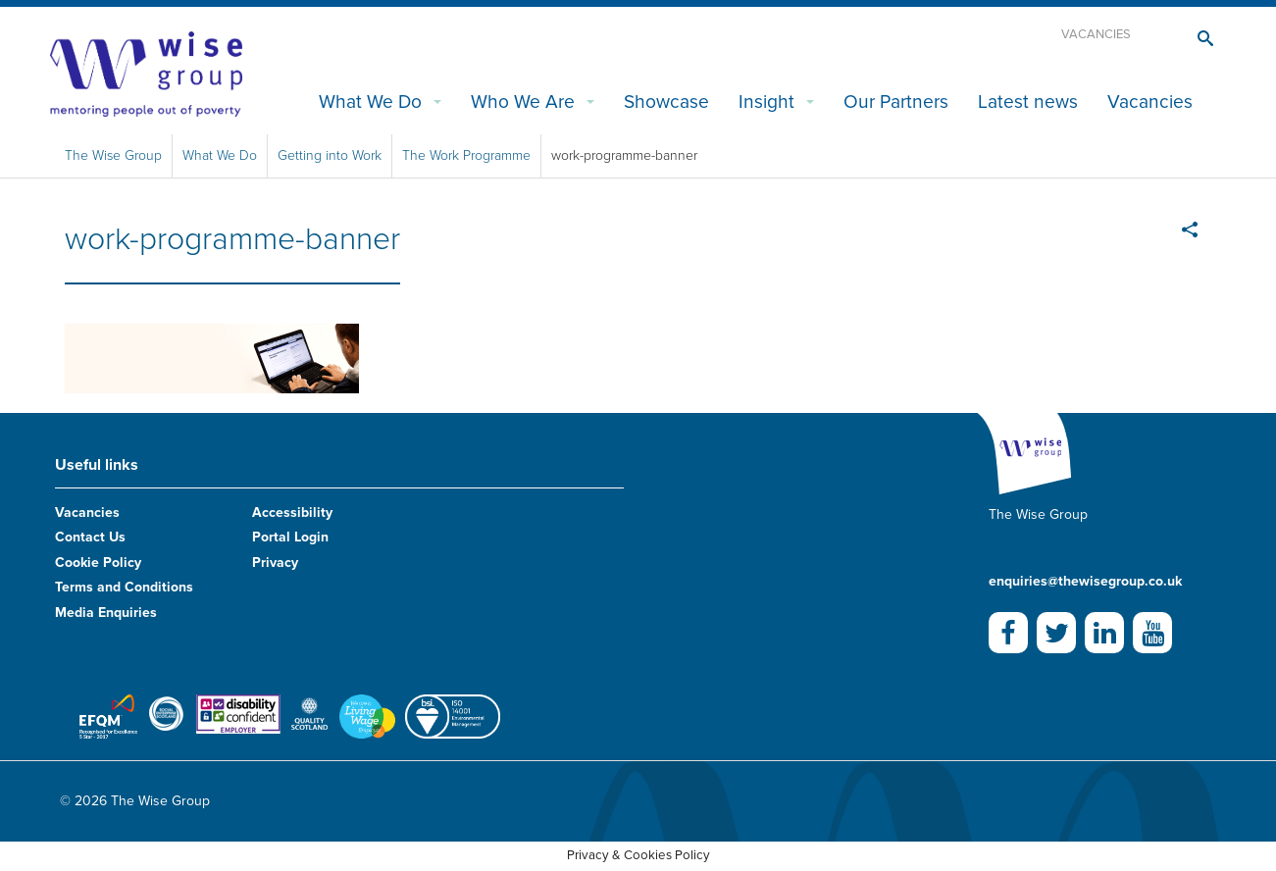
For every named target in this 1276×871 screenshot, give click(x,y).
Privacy (275, 562)
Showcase (666, 101)
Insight (766, 101)
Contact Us (90, 537)
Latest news (1028, 101)
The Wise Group (113, 155)
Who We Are (523, 101)
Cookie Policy (98, 562)
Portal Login (290, 537)
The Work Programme (466, 155)
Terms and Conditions (124, 587)
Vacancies (1096, 34)
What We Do (370, 101)
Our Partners (895, 101)
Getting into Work (330, 155)
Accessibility (292, 512)
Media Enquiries (106, 612)
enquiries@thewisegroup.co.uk (1085, 581)
